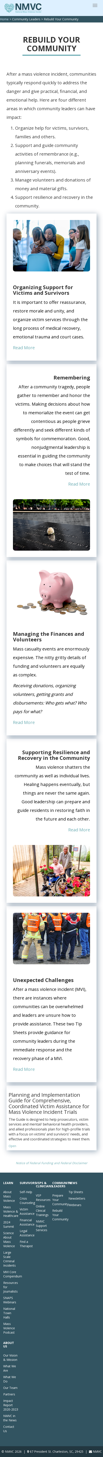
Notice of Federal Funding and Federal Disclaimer (51, 1163)
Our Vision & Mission (10, 1357)
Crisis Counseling (27, 1200)
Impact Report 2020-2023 (10, 1405)
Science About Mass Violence (9, 1239)
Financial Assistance (27, 1222)
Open (12, 1146)
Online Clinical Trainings (42, 1210)
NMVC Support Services (41, 1225)
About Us (8, 1344)
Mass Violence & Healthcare (10, 1211)
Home (4, 19)
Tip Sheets (75, 1192)
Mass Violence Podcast (9, 1328)
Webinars (74, 1205)
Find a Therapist (26, 1244)
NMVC (97, 1451)
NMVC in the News (10, 1418)
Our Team (10, 1388)
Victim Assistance (27, 1211)
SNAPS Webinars (9, 1300)
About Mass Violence (9, 1196)
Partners (9, 1394)
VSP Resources (43, 1197)
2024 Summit (8, 1224)
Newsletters (76, 1198)
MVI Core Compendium (12, 1274)
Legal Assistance (27, 1233)
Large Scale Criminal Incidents (9, 1258)
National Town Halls (9, 1313)
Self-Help (26, 1192)
